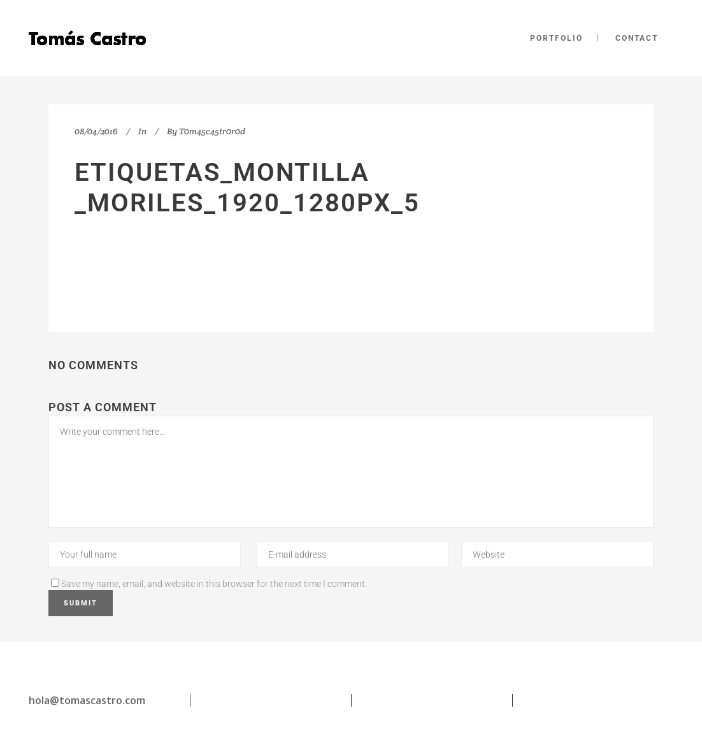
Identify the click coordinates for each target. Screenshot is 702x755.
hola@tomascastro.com (87, 700)
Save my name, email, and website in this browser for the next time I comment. (214, 584)
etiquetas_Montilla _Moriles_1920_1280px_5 (247, 187)
